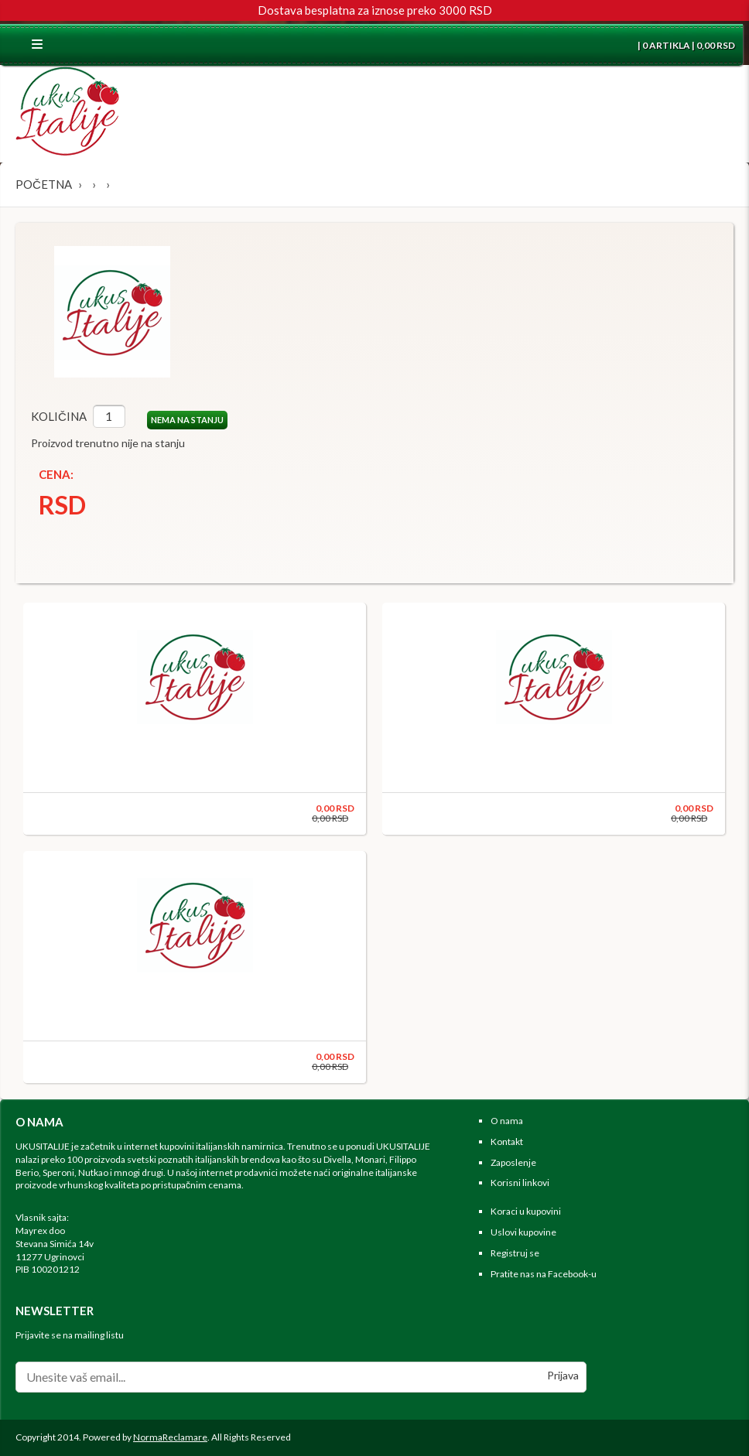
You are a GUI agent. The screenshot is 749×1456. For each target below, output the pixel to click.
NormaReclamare (170, 1437)
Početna (43, 184)
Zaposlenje (513, 1162)
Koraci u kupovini (526, 1211)
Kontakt (507, 1141)
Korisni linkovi (520, 1182)
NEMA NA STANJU (187, 420)
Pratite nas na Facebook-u (544, 1274)
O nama (507, 1120)
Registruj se (515, 1253)
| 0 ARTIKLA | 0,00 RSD (685, 45)
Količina (59, 416)
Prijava (563, 1375)
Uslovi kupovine (523, 1232)
